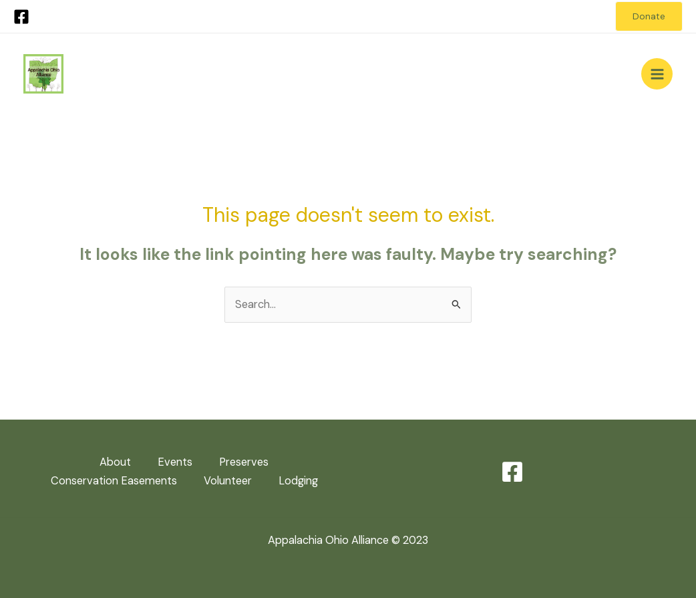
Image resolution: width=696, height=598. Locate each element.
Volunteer (228, 481)
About (115, 462)
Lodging (298, 481)
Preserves (244, 462)
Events (175, 462)
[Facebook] (21, 17)
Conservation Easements (114, 481)
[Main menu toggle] (657, 74)
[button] (649, 16)
